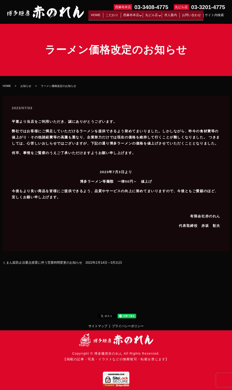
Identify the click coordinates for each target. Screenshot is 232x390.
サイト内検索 (214, 16)
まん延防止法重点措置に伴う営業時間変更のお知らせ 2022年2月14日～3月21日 (64, 262)
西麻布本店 (135, 16)
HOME (105, 16)
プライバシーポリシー (128, 326)
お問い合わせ (192, 16)
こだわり (118, 16)
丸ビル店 (155, 16)
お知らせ (25, 86)
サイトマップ (97, 326)
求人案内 (174, 16)
